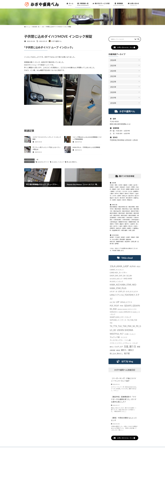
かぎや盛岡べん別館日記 (124, 370)
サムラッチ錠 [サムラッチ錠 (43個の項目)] (115, 337)
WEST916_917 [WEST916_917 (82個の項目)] (116, 334)
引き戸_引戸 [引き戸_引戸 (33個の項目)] (119, 347)
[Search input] (122, 39)
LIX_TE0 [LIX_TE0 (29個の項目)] (112, 302)
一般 (37, 159)
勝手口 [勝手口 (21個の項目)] (112, 347)
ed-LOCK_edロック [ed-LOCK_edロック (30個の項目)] (116, 278)
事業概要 (85, 449)
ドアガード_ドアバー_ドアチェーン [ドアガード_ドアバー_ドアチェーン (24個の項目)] (120, 343)
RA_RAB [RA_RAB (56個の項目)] (113, 309)
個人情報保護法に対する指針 (101, 449)
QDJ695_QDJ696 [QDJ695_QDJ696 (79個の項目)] (132, 305)
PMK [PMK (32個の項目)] (121, 306)
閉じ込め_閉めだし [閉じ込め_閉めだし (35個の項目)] (116, 354)
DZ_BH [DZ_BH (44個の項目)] (129, 275)
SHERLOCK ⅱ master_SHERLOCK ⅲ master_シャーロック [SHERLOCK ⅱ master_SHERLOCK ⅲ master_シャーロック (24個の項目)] (125, 313)
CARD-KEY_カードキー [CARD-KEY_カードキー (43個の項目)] (118, 273)
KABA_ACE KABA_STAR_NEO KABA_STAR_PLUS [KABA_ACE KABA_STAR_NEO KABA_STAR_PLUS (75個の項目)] (123, 286)
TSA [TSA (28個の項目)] (111, 323)
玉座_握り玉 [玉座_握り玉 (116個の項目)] (130, 346)
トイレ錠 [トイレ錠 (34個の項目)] (127, 340)
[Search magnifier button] (138, 39)
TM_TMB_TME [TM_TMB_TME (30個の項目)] (132, 320)
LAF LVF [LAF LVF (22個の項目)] (112, 291)
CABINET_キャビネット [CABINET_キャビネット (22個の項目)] (117, 270)
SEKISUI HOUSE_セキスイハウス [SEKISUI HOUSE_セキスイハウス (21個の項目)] (127, 309)
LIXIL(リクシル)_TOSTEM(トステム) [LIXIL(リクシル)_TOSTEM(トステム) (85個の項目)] (125, 297)
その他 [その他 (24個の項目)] (126, 334)
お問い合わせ (120, 449)
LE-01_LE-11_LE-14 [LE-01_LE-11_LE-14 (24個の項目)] (132, 291)
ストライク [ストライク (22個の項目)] (124, 337)
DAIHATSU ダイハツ (43, 162)
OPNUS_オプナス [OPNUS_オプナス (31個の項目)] (126, 302)
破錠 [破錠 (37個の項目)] (138, 347)
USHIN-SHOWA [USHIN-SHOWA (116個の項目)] (125, 330)
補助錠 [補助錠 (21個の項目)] (118, 350)
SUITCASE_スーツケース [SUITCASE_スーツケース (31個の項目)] (118, 320)
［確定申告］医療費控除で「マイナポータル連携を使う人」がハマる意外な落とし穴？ (123, 399)
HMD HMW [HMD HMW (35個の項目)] (127, 278)
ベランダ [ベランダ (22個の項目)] (135, 343)
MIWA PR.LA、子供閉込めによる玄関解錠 (86, 147)
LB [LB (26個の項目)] (116, 291)
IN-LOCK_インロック (58, 162)
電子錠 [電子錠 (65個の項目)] (127, 353)
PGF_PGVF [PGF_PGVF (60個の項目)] (114, 305)
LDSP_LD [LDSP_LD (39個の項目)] (121, 291)
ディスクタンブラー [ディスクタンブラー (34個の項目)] (116, 340)
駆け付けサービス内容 (70, 449)
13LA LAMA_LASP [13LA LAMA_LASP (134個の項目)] (119, 266)
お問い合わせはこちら (124, 47)
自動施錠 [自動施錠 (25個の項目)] (112, 350)
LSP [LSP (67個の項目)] (117, 302)
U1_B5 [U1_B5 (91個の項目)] (113, 330)
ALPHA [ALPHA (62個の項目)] (133, 266)
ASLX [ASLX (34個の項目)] (138, 266)
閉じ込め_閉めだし (72, 162)
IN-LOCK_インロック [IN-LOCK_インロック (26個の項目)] (116, 281)
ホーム (29, 449)
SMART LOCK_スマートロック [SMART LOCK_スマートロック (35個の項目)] (120, 317)
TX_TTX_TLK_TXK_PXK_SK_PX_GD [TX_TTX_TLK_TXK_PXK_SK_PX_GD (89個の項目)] (126, 326)
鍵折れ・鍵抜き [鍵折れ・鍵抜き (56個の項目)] (127, 350)
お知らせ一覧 (40, 449)
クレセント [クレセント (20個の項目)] (132, 334)
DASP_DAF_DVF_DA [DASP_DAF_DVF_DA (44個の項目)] (118, 275)
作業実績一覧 (54, 449)
